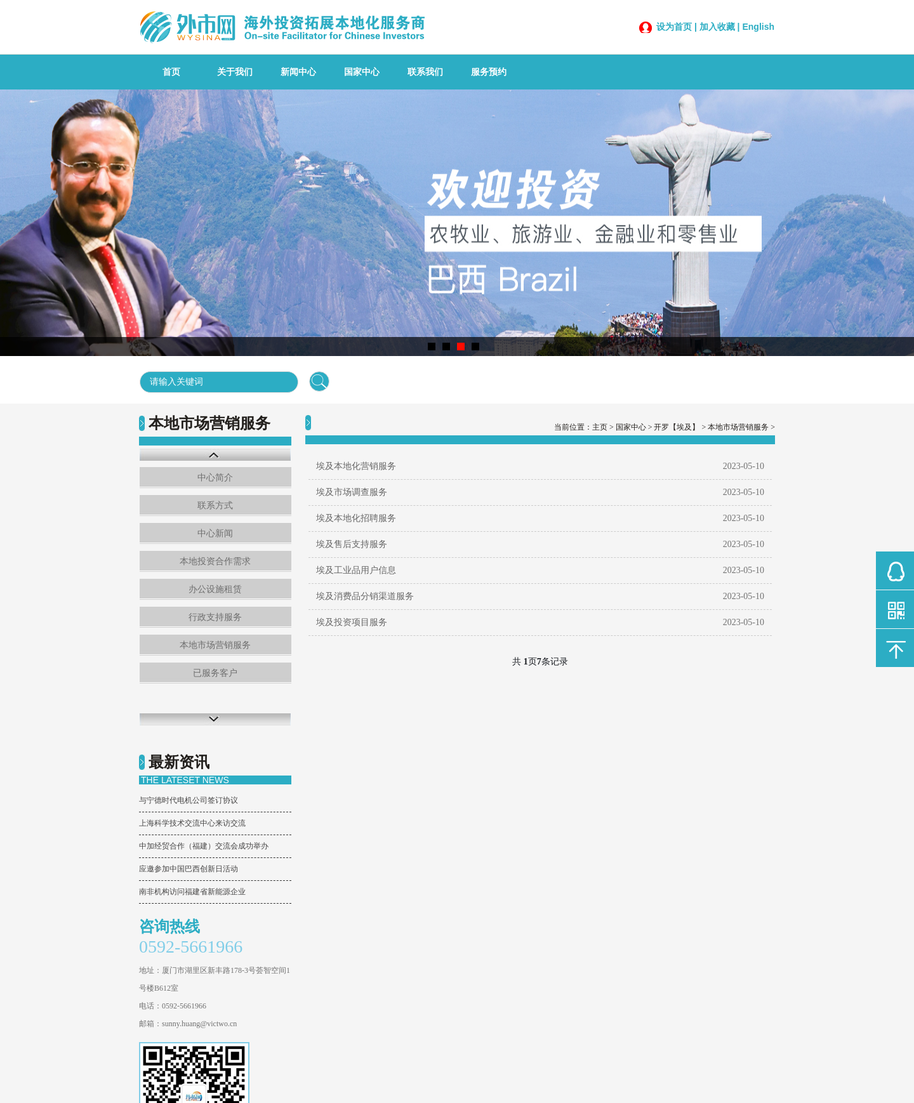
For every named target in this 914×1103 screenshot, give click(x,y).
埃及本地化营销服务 (356, 466)
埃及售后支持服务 (351, 544)
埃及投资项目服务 (351, 622)
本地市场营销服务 (215, 645)
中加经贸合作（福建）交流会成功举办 (203, 846)
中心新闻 (215, 533)
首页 (171, 72)
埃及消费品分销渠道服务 (365, 596)
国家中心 (362, 72)
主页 (599, 427)
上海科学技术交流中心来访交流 (192, 823)
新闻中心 (298, 72)
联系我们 (425, 72)
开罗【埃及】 (676, 427)
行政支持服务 (215, 617)
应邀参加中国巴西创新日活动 (188, 868)
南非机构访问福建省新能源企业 (192, 891)
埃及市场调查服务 (351, 492)
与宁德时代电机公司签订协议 (188, 800)
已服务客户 (215, 673)
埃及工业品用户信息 (356, 570)
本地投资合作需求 (215, 561)
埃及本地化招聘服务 (356, 518)
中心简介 (215, 477)
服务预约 (489, 72)
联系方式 (215, 505)
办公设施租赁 (215, 589)
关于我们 (235, 72)
